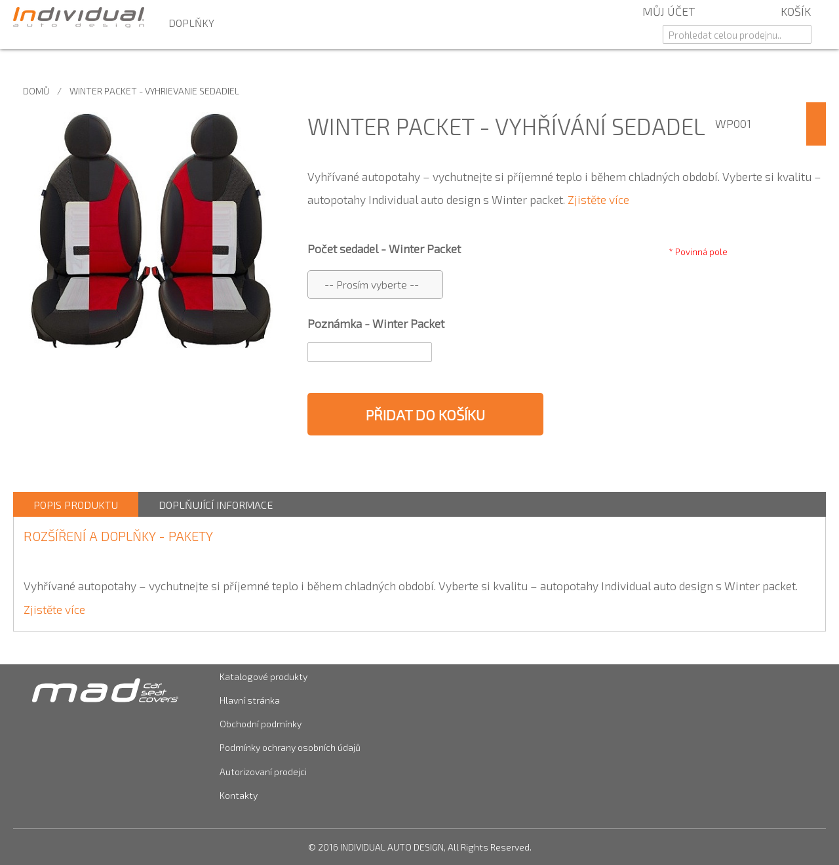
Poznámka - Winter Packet (375, 323)
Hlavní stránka (250, 700)
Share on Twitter (386, 465)
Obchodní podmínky (261, 723)
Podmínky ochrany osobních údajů (290, 747)
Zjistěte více (598, 199)
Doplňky (191, 22)
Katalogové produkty (263, 676)
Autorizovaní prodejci (263, 771)
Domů (36, 90)
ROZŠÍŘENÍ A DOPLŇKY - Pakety (118, 536)
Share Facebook (360, 465)
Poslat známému (334, 465)
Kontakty (239, 795)
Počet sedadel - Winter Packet (384, 248)
